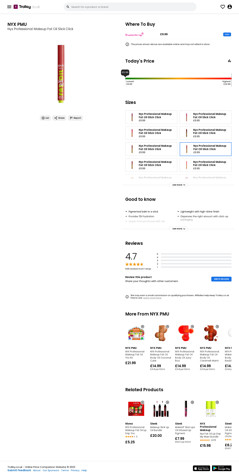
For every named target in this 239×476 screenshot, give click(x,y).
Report (75, 118)
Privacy (75, 470)
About (37, 470)
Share (59, 118)
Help (84, 470)
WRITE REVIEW (221, 279)
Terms (65, 470)
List (45, 118)
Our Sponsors (51, 470)
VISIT (227, 34)
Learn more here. (152, 297)
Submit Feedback (19, 470)
